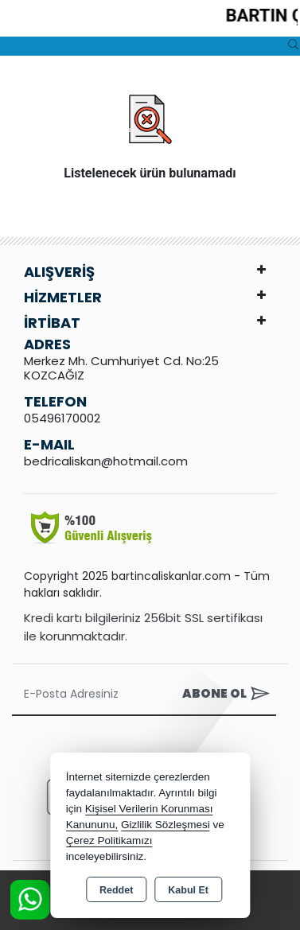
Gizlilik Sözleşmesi (165, 825)
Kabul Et (188, 890)
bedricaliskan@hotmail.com (106, 461)
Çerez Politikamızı (109, 840)
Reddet (116, 890)
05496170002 (62, 418)
